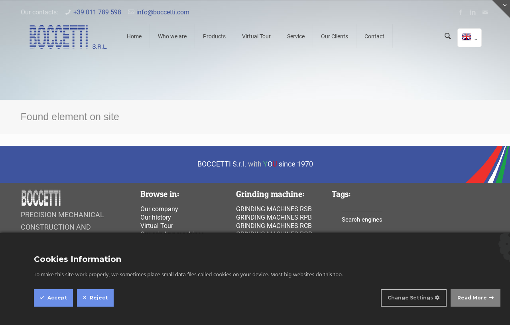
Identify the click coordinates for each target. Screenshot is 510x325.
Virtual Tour (256, 36)
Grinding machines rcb (274, 226)
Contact (374, 36)
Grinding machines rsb (274, 209)
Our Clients (334, 36)
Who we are (172, 36)
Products (214, 36)
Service (296, 36)
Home (134, 36)
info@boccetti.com (162, 12)
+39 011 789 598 (97, 12)
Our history (155, 217)
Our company (159, 209)
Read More (472, 298)
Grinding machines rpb (274, 217)
